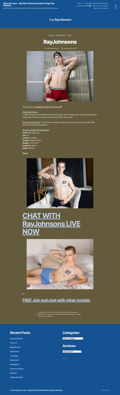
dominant (63, 312)
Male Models (60, 35)
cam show (57, 312)
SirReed (13, 373)
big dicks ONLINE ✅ (84, 6)
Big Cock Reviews (64, 358)
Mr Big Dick (67, 358)
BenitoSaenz (15, 347)
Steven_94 (14, 360)
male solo (57, 314)
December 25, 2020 (70, 48)
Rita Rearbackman (53, 48)
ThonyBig (14, 356)
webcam (50, 316)
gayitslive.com (42, 314)
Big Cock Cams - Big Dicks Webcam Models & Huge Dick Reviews (28, 4)
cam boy (50, 312)
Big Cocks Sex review (101, 8)
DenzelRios (14, 364)
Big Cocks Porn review (100, 6)
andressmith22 (16, 339)
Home (79, 3)
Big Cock (44, 312)
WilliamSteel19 (16, 377)
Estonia (69, 312)
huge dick (51, 314)
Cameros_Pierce (17, 369)
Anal (39, 312)
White (69, 35)
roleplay (78, 314)
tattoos (40, 316)
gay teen (75, 312)
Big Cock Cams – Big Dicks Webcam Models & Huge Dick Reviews (39, 390)
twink (45, 316)
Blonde (51, 35)
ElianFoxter (14, 351)
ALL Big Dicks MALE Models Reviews (95, 3)
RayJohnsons (60, 42)
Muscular (63, 314)
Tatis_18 (13, 343)
